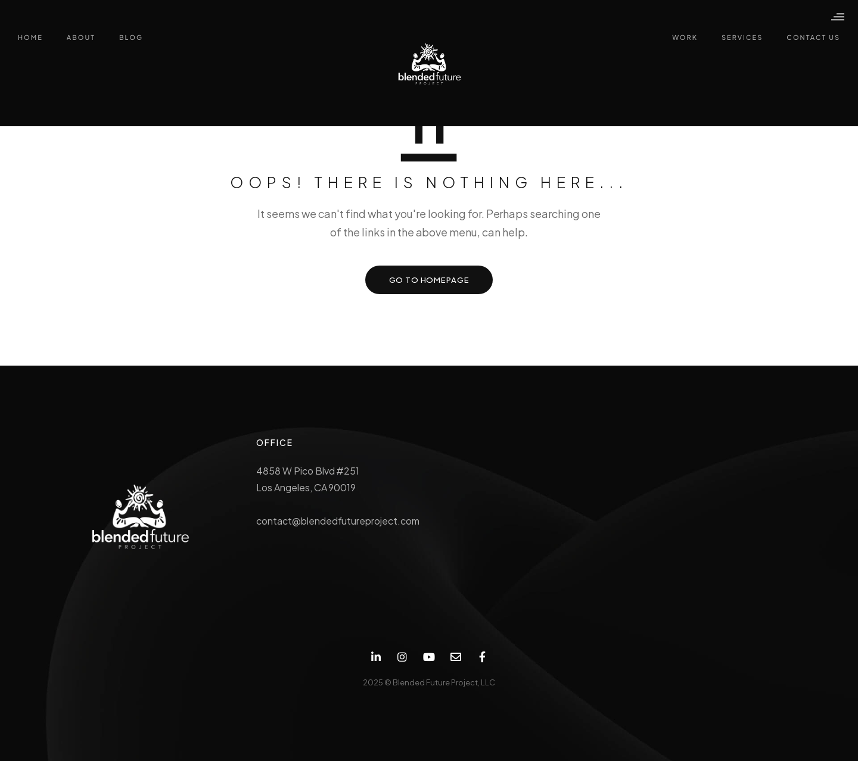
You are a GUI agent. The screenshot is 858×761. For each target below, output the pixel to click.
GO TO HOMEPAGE (429, 280)
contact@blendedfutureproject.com (337, 520)
